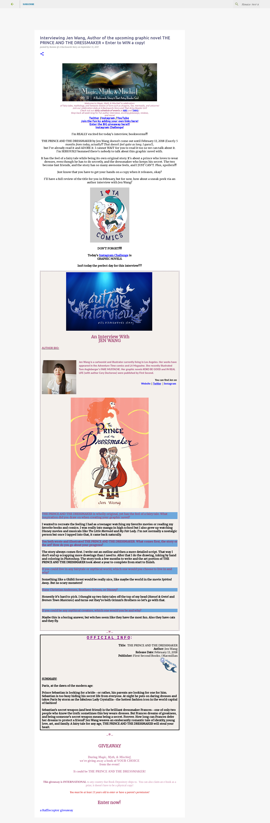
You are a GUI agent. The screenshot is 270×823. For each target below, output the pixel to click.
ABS (125, 110)
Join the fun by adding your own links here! (109, 121)
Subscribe (28, 4)
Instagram (108, 118)
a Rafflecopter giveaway (56, 810)
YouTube (123, 118)
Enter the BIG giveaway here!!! (110, 124)
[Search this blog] (242, 4)
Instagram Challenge (113, 255)
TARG (135, 110)
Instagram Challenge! (110, 127)
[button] (42, 54)
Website (145, 383)
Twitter (94, 118)
